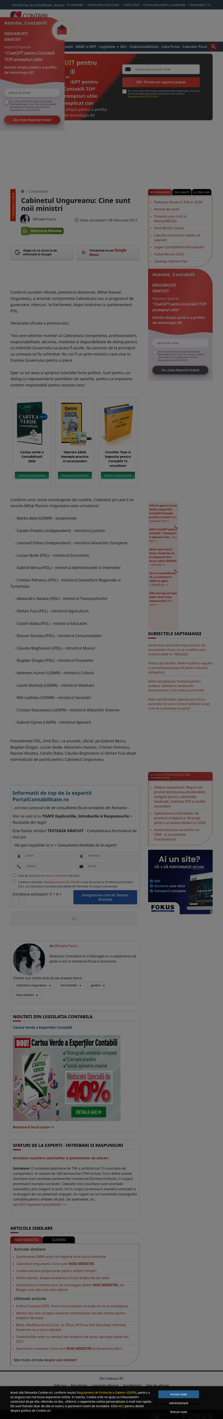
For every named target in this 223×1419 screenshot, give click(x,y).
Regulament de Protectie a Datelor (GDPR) (106, 1392)
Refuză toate (178, 1412)
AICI (121, 1406)
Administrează (178, 1403)
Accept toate (178, 1394)
